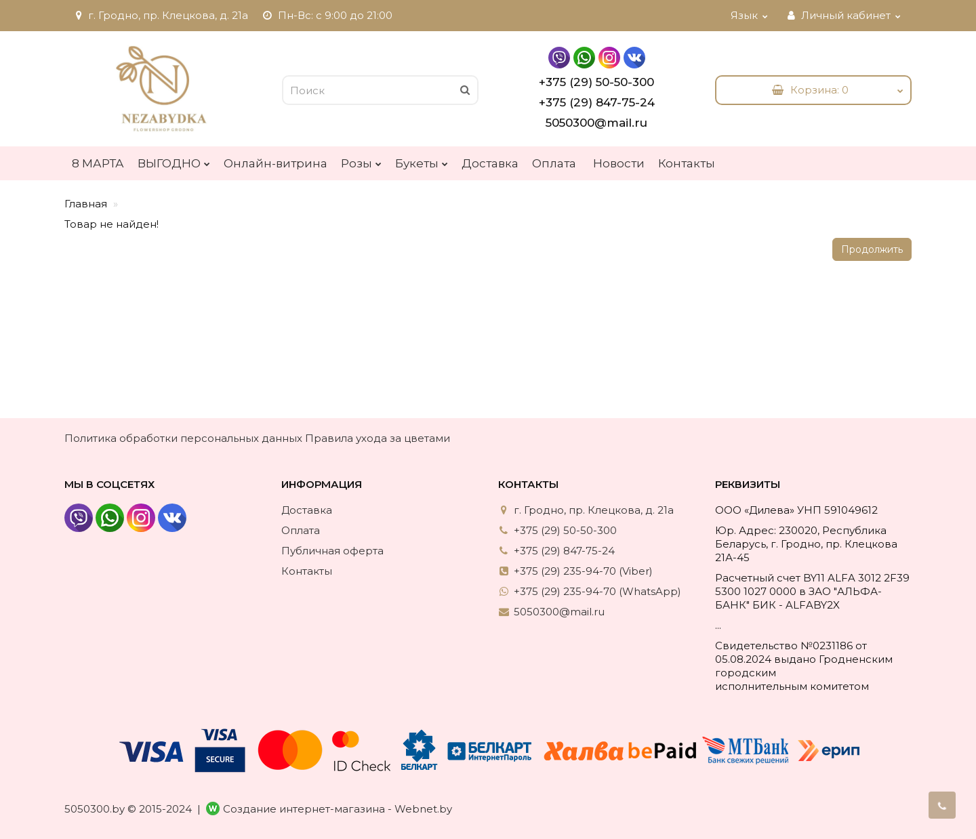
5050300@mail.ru (596, 122)
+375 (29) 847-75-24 (597, 102)
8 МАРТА (98, 163)
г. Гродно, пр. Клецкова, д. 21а (160, 15)
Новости (619, 163)
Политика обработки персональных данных (183, 438)
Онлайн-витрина (275, 163)
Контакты (686, 163)
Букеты (421, 160)
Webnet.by (423, 808)
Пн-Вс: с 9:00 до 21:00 (327, 15)
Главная (85, 203)
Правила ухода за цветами (377, 438)
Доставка (490, 163)
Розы (361, 160)
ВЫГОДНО (174, 160)
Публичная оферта (332, 550)
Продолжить (872, 249)
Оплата (554, 163)
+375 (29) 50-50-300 (596, 82)
